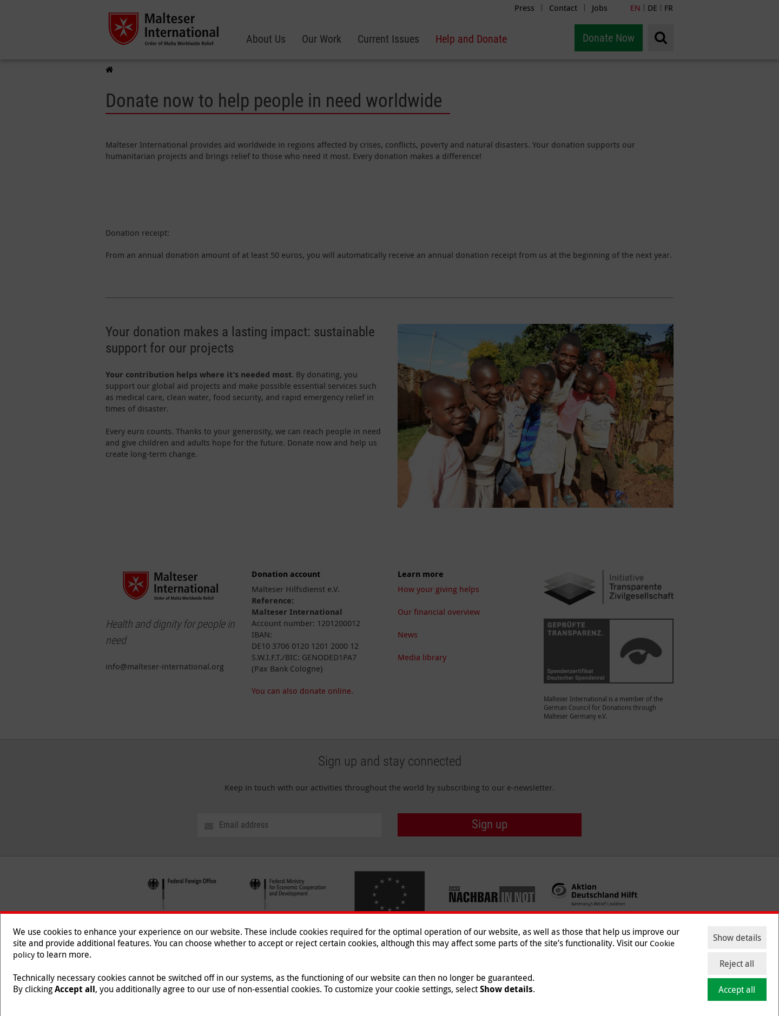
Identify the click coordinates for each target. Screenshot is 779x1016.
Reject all (736, 963)
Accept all (736, 989)
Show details (737, 938)
